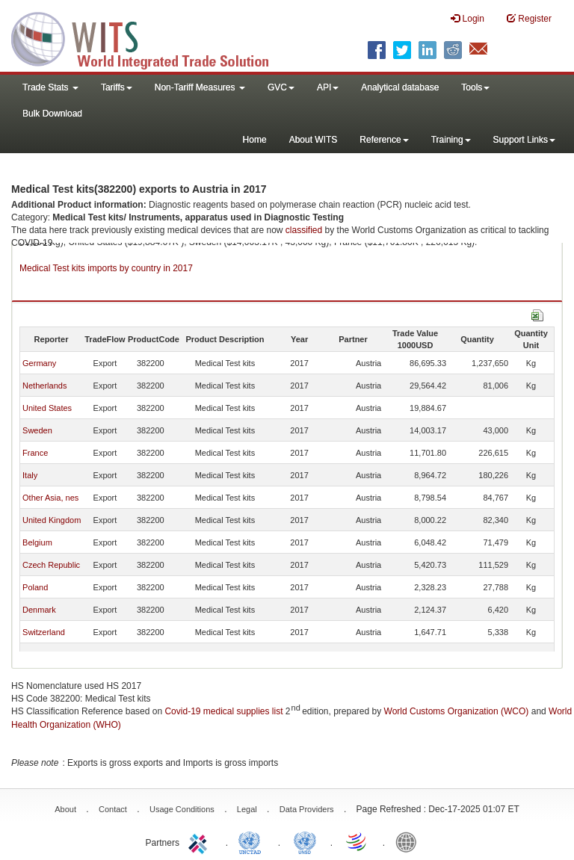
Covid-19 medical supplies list (223, 711)
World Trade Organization (357, 841)
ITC (200, 841)
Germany (39, 363)
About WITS (313, 139)
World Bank (410, 841)
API (328, 87)
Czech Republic (51, 564)
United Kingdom (51, 520)
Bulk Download (52, 113)
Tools (475, 87)
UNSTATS (305, 841)
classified (304, 230)
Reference (383, 139)
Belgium (37, 542)
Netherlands (44, 385)
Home (255, 139)
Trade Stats (50, 87)
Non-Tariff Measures (200, 87)
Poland (35, 587)
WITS (149, 37)
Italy (29, 475)
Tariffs (116, 87)
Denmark (39, 609)
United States (47, 407)
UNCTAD (253, 841)
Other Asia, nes (50, 497)
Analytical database (400, 87)
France (35, 452)
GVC (281, 87)
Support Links (524, 139)
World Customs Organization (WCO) (456, 711)
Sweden (37, 430)
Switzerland (43, 632)
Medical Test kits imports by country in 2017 (106, 268)
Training (451, 139)
